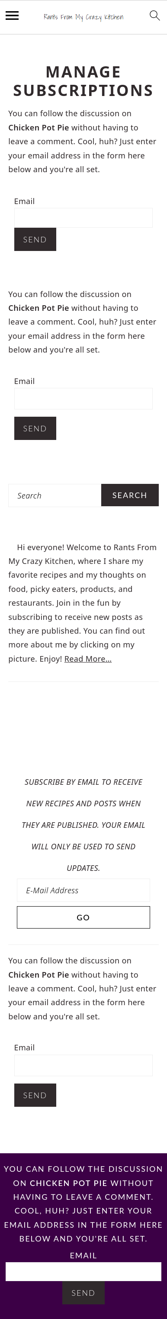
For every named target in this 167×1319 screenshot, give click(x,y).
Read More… (88, 658)
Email (24, 201)
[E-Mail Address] (83, 890)
